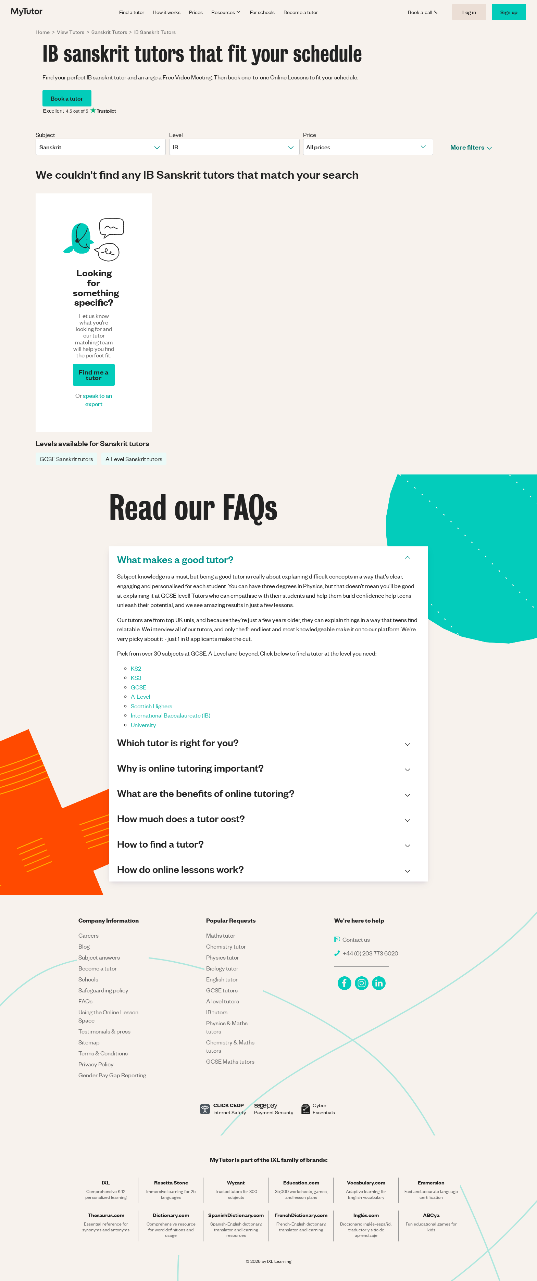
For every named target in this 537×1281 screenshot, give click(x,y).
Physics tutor (222, 957)
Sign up (508, 11)
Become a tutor (301, 12)
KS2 (136, 668)
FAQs (85, 1001)
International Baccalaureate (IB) (170, 715)
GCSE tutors (222, 990)
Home (43, 31)
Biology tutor (222, 968)
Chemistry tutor (226, 946)
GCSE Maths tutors (230, 1061)
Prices (196, 12)
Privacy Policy (96, 1064)
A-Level (140, 696)
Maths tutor (220, 935)
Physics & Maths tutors (227, 1027)
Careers (88, 935)
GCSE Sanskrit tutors (66, 458)
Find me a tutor (94, 375)
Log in (469, 11)
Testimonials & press (104, 1031)
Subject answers (99, 957)
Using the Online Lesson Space (108, 1016)
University (143, 724)
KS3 (136, 677)
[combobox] (39, 147)
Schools (88, 979)
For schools (262, 12)
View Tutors (71, 31)
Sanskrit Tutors (109, 31)
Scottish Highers (151, 706)
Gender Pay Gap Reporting (112, 1075)
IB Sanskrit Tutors (155, 31)
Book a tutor (67, 98)
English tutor (222, 979)
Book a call (423, 12)
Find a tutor (131, 12)
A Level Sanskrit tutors (133, 458)
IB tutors (216, 1012)
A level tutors (222, 1001)
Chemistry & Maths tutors (230, 1046)
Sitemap (89, 1042)
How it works (166, 12)
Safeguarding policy (103, 990)
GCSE (138, 687)
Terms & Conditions (103, 1053)
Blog (84, 946)
